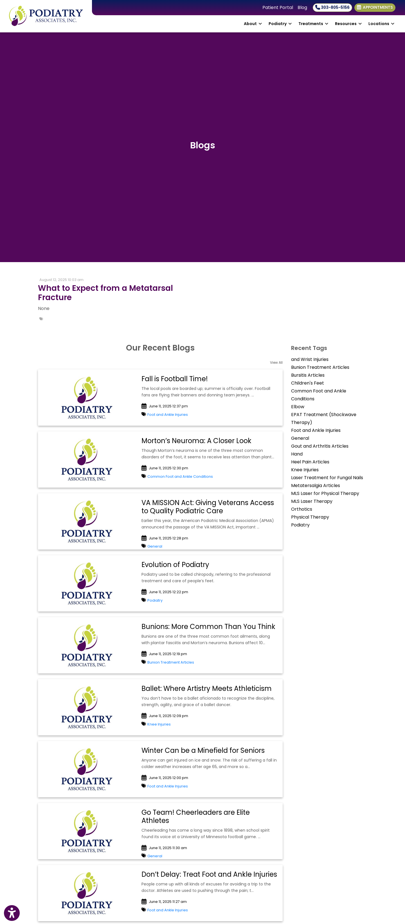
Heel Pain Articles (310, 462)
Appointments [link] (375, 7)
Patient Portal (277, 7)
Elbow (297, 406)
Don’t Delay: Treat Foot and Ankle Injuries (209, 874)
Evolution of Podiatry (175, 564)
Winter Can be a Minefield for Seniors (203, 750)
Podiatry (155, 600)
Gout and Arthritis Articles (319, 446)
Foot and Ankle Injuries (167, 414)
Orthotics (301, 509)
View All (276, 362)
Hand (297, 454)
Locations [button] (381, 23)
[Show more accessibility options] (11, 913)
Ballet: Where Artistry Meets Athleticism (206, 688)
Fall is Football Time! (174, 378)
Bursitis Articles (308, 375)
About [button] (253, 23)
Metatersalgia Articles (315, 485)
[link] (118, 293)
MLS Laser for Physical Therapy (325, 493)
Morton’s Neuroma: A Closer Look (196, 440)
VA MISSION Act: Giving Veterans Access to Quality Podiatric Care (207, 506)
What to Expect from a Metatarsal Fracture (105, 293)
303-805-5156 (332, 7)
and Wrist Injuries (309, 359)
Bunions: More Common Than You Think (208, 626)
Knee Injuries (159, 724)
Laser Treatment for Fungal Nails (327, 477)
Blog (302, 7)
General (154, 546)
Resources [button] (348, 23)
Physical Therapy (310, 517)
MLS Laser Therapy (311, 501)
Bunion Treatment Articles (170, 662)
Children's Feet (307, 383)
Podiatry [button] (280, 23)
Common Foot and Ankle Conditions (180, 476)
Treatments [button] (313, 23)
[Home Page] (46, 16)
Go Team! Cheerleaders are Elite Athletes (195, 816)
